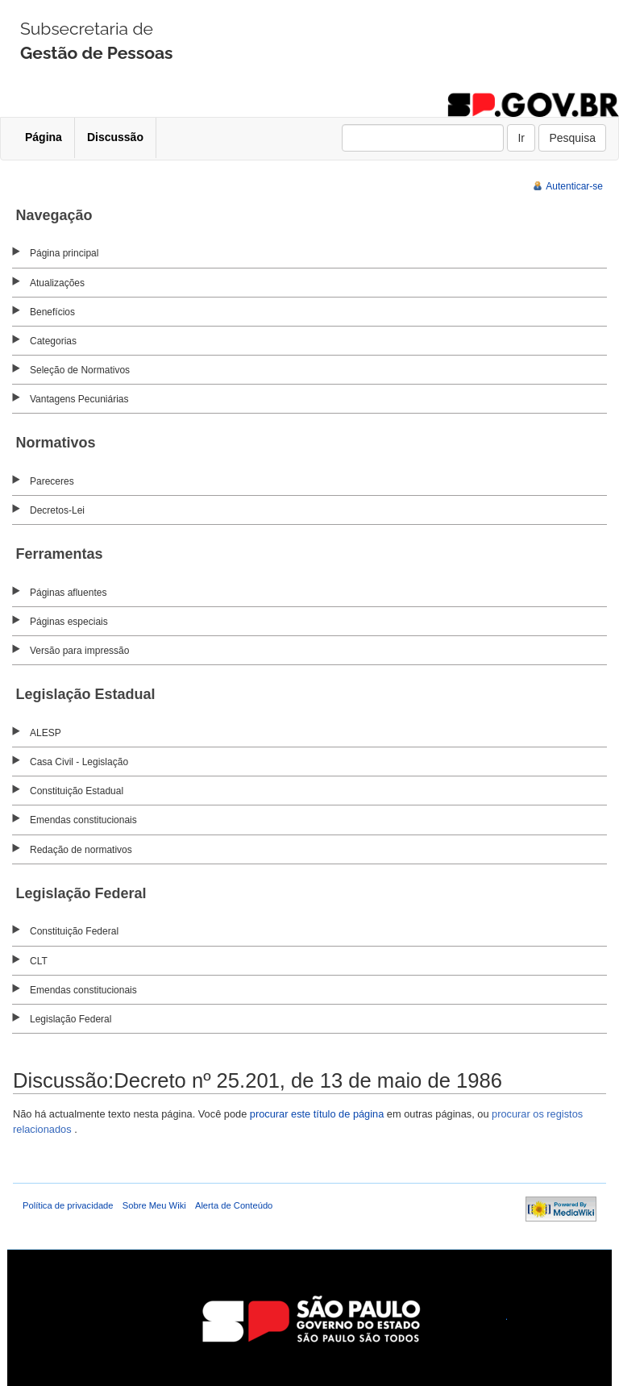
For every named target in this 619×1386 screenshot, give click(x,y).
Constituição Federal (74, 931)
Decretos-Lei (57, 510)
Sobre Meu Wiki (154, 1205)
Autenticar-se (574, 186)
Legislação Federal (70, 1019)
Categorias (53, 341)
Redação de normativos (81, 849)
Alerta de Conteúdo (233, 1205)
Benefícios (52, 312)
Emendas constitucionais (83, 820)
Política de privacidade (68, 1205)
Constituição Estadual (76, 791)
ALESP (45, 733)
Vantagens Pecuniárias (79, 399)
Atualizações (57, 283)
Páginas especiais (69, 621)
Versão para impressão (79, 650)
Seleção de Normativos (80, 370)
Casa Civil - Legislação (79, 762)
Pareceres (52, 481)
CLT (39, 961)
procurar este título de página (317, 1114)
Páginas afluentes (68, 592)
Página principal (64, 253)
